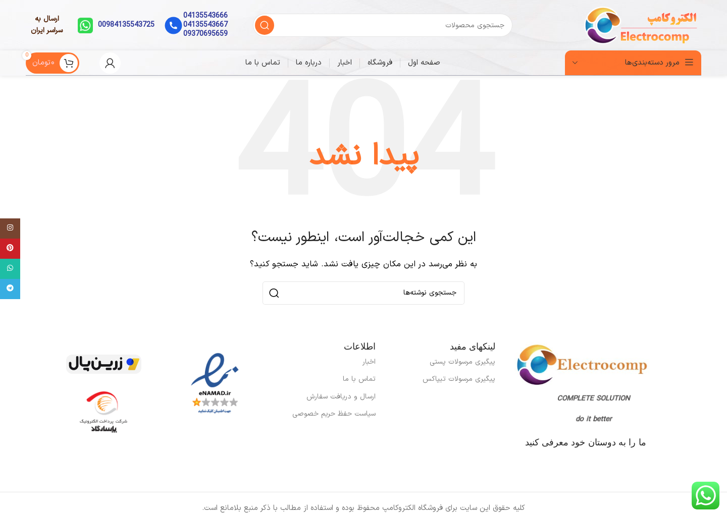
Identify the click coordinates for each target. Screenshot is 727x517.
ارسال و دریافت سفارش (341, 396)
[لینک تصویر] (215, 383)
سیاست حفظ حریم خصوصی (334, 414)
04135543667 (205, 25)
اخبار (369, 362)
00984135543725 (126, 25)
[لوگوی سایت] (642, 25)
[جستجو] (382, 25)
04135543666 (205, 16)
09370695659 (205, 34)
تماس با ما (359, 379)
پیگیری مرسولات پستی (462, 362)
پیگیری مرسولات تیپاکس (459, 379)
